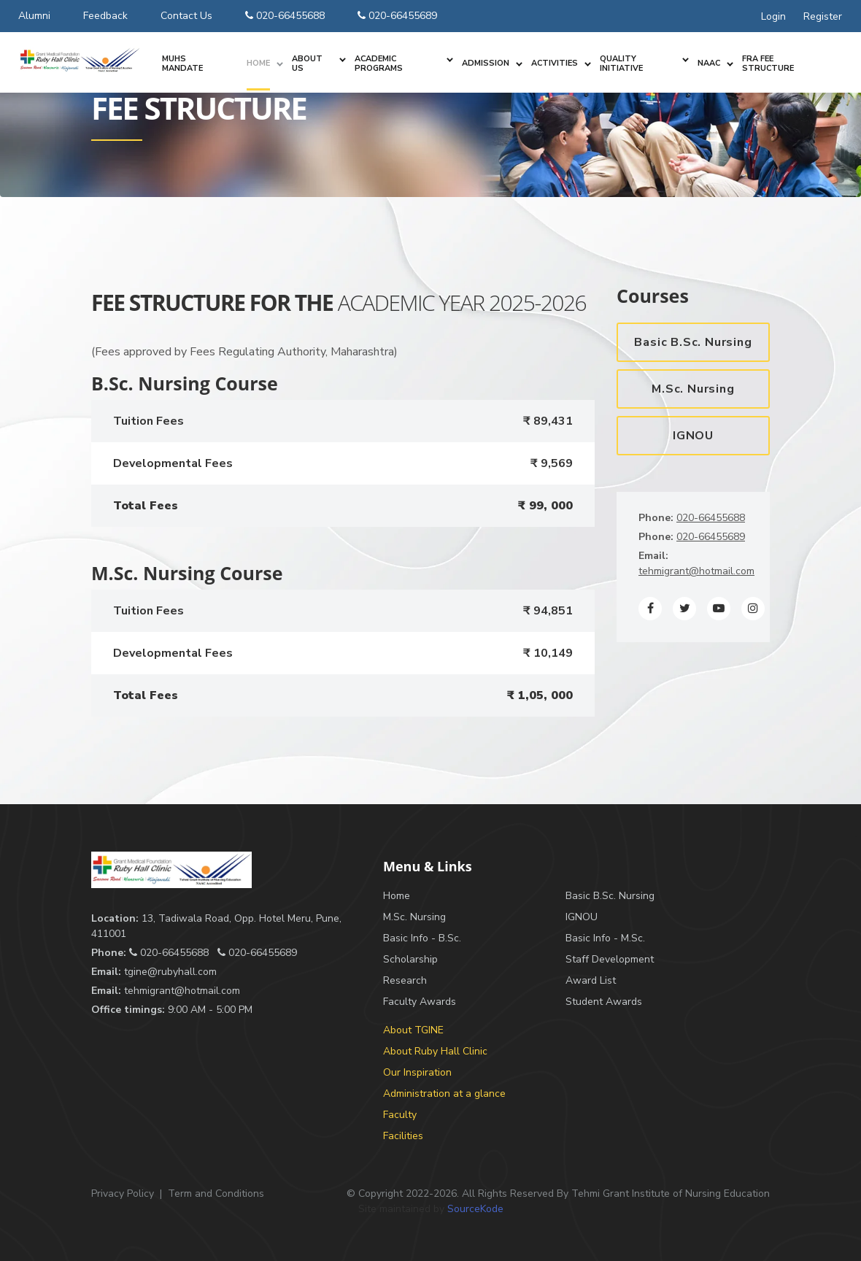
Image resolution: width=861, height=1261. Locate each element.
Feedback (105, 16)
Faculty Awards (419, 1002)
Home (396, 896)
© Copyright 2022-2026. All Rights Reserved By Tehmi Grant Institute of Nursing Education (558, 1193)
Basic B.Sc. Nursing (693, 342)
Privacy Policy (122, 1193)
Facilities (403, 1136)
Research (405, 980)
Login (773, 16)
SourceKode (475, 1209)
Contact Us (186, 16)
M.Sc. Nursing (693, 389)
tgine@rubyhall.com (170, 972)
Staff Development (609, 959)
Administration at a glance (444, 1093)
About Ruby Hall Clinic (435, 1051)
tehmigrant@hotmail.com (696, 571)
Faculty (400, 1115)
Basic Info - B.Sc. (422, 938)
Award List (590, 980)
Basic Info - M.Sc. (605, 938)
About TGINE (413, 1030)
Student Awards (603, 1002)
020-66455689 (397, 16)
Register (822, 16)
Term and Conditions (216, 1193)
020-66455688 (285, 16)
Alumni (34, 16)
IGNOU (693, 436)
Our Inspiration (417, 1072)
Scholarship (410, 959)
